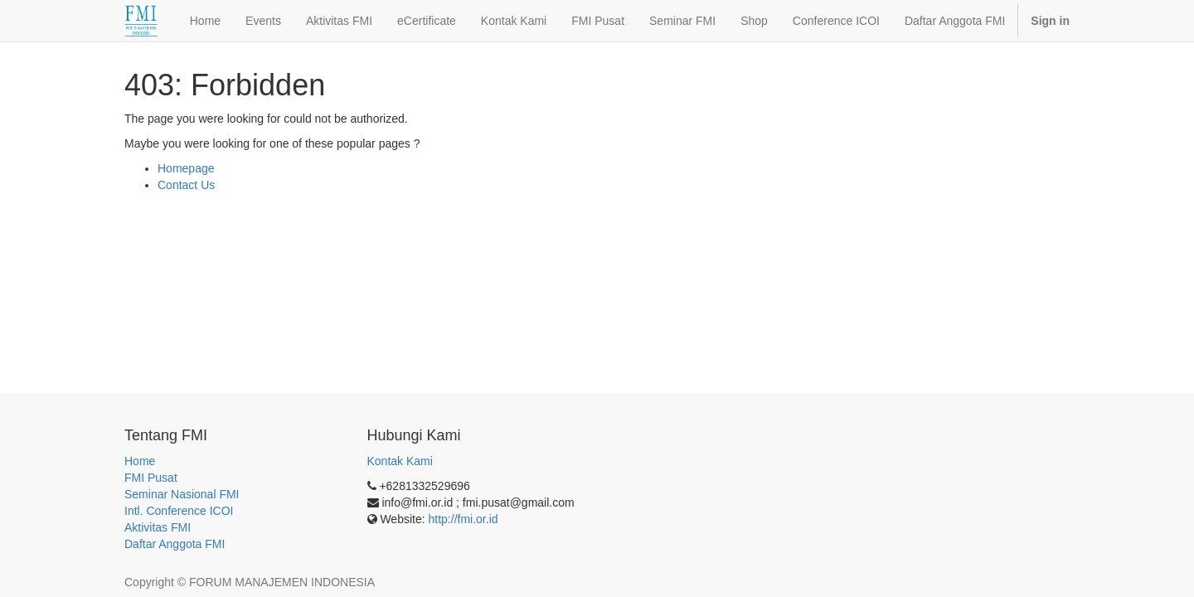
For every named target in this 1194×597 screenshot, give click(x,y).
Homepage (186, 168)
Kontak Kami (400, 461)
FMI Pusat (150, 477)
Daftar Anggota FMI (174, 544)
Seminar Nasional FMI (182, 494)
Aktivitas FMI (157, 527)
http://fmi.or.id (463, 519)
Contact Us (186, 185)
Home (139, 461)
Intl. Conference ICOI (179, 510)
